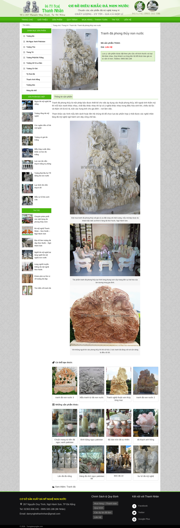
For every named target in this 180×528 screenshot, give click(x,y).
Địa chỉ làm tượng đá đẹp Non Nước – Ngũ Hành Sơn (42, 243)
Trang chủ (27, 19)
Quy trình (72, 19)
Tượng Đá (30, 36)
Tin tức (116, 19)
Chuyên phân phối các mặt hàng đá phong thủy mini (41, 219)
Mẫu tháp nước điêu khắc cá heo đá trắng (42, 152)
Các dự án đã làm (102, 512)
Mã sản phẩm (107, 43)
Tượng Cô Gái (32, 69)
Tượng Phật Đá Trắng (35, 58)
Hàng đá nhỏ (31, 90)
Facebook (142, 506)
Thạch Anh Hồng (33, 80)
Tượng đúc (30, 85)
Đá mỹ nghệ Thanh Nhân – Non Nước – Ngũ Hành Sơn (42, 231)
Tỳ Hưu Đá (30, 74)
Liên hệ (127, 19)
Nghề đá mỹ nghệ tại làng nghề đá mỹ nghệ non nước (42, 255)
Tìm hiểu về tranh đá (42, 288)
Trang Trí (30, 52)
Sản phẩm (57, 19)
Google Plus (143, 519)
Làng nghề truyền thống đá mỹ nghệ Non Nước (41, 267)
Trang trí (65, 25)
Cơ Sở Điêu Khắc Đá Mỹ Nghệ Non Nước (90, 8)
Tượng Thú (30, 47)
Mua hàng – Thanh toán (94, 19)
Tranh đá (72, 25)
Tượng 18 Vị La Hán (34, 63)
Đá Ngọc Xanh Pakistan (35, 42)
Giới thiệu (42, 19)
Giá (102, 47)
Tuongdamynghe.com (35, 526)
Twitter (141, 512)
